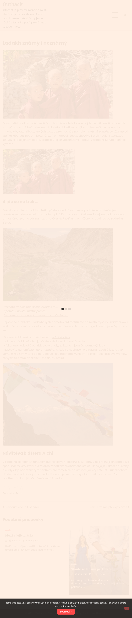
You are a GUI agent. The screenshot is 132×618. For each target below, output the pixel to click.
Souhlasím (66, 611)
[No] (126, 608)
